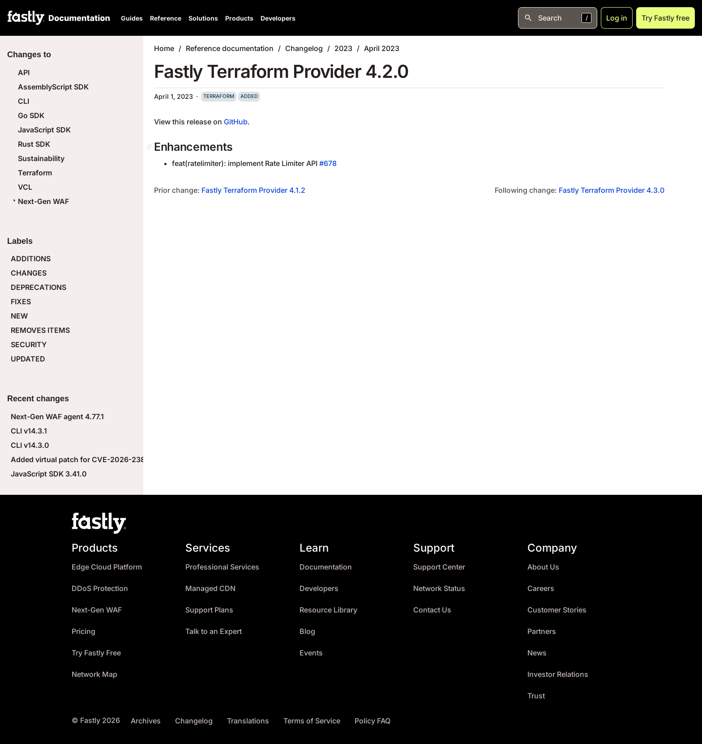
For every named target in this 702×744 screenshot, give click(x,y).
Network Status (439, 588)
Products (239, 18)
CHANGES (29, 272)
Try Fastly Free (96, 653)
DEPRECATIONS (38, 287)
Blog (307, 631)
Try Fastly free (665, 17)
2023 (343, 48)
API (24, 72)
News (537, 653)
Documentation (326, 567)
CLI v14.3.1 (29, 430)
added (249, 96)
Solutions (203, 18)
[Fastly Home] (26, 18)
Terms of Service (311, 721)
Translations (248, 721)
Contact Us (432, 610)
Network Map (94, 674)
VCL (25, 187)
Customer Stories (556, 610)
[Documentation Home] (77, 18)
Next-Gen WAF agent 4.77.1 (57, 416)
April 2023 (381, 48)
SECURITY (29, 344)
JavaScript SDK (44, 129)
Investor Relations (557, 674)
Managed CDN (210, 588)
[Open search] (557, 18)
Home (164, 48)
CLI (23, 101)
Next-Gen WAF (40, 201)
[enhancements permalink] (150, 147)
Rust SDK (34, 144)
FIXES (21, 301)
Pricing (83, 631)
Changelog (304, 48)
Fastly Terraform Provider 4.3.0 (611, 190)
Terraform (35, 172)
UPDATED (28, 358)
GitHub (236, 121)
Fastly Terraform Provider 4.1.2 (253, 190)
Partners (541, 631)
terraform (218, 96)
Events (311, 653)
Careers (540, 588)
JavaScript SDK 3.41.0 (49, 473)
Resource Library (328, 610)
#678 (328, 163)
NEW (19, 315)
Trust (536, 696)
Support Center (439, 567)
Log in (616, 17)
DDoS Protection (100, 588)
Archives (146, 721)
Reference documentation (230, 48)
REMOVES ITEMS (40, 330)
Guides (132, 18)
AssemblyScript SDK (53, 86)
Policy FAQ (372, 721)
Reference (165, 18)
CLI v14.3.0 (30, 445)
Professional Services (222, 567)
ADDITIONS (31, 258)
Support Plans (209, 610)
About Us (543, 567)
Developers (278, 18)
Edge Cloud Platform (107, 567)
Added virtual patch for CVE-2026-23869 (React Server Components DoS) (139, 459)
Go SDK (31, 115)
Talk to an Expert (213, 631)
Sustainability (41, 158)
